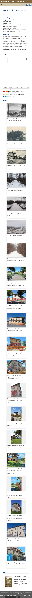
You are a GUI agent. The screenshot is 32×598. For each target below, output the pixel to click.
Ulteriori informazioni (11, 596)
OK (18, 596)
